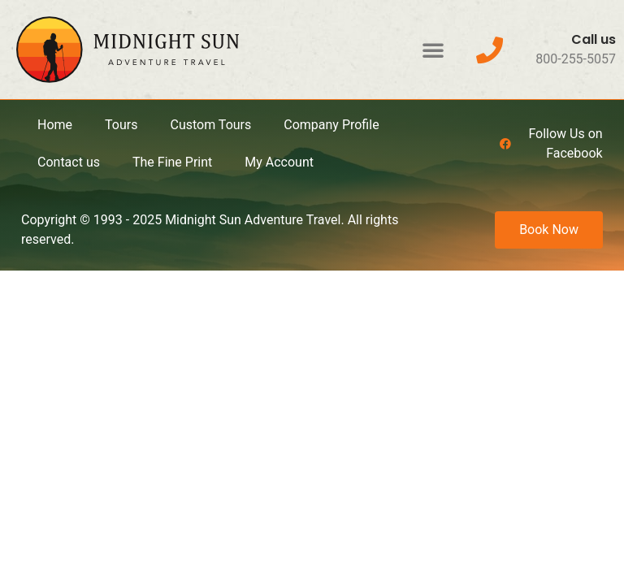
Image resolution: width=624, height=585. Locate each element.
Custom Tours (210, 124)
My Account (279, 162)
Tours (121, 124)
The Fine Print (172, 162)
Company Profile (331, 124)
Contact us (68, 162)
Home (54, 124)
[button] (433, 49)
